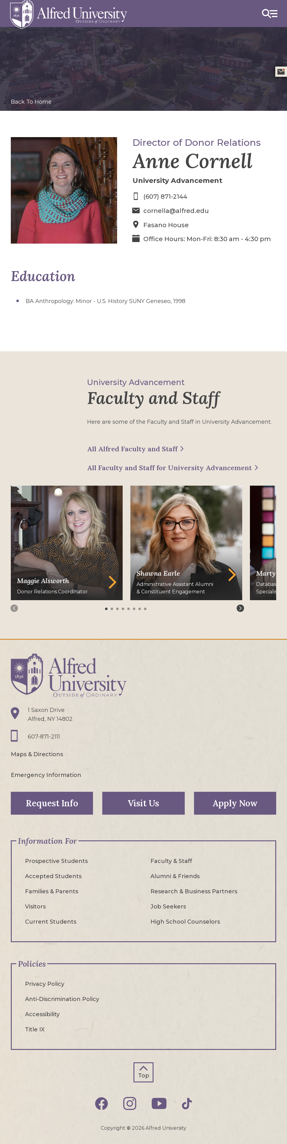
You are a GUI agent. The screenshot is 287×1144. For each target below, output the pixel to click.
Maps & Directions (37, 754)
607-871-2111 (44, 736)
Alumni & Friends (175, 876)
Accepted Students (53, 876)
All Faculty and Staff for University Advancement (169, 467)
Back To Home (31, 101)
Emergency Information (46, 774)
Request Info (52, 802)
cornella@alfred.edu (176, 210)
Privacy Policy (44, 983)
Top (143, 1075)
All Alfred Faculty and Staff (132, 448)
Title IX (34, 1029)
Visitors (35, 906)
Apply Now (235, 802)
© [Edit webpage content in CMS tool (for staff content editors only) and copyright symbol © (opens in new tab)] (129, 1128)
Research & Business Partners (193, 891)
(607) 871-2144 (165, 196)
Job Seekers (168, 906)
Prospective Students (56, 860)
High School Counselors (185, 921)
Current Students (50, 921)
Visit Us (143, 802)
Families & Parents (51, 891)
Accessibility (42, 1014)
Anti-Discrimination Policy (62, 998)
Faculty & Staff (171, 860)
